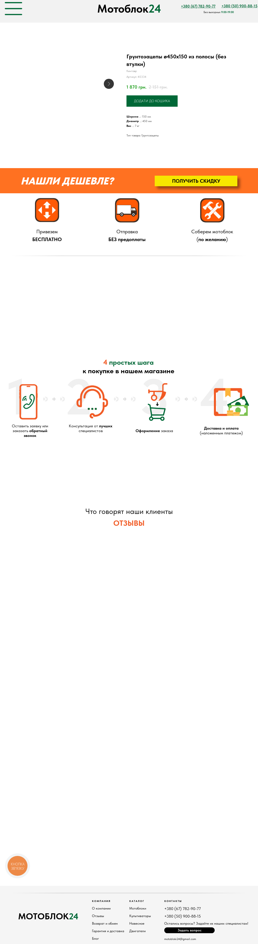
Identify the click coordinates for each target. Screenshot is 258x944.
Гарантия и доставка (108, 931)
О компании (101, 908)
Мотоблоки (137, 908)
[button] (196, 181)
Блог (95, 938)
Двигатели (137, 931)
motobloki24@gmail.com (180, 939)
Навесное (136, 923)
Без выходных (219, 12)
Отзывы (98, 916)
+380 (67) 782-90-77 (182, 908)
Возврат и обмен (105, 923)
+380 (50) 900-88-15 (182, 916)
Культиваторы (140, 916)
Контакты (173, 900)
